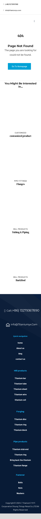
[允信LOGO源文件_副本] (8, 17)
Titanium (26, 503)
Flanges (21, 184)
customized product (20, 136)
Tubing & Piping (20, 232)
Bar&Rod (20, 280)
